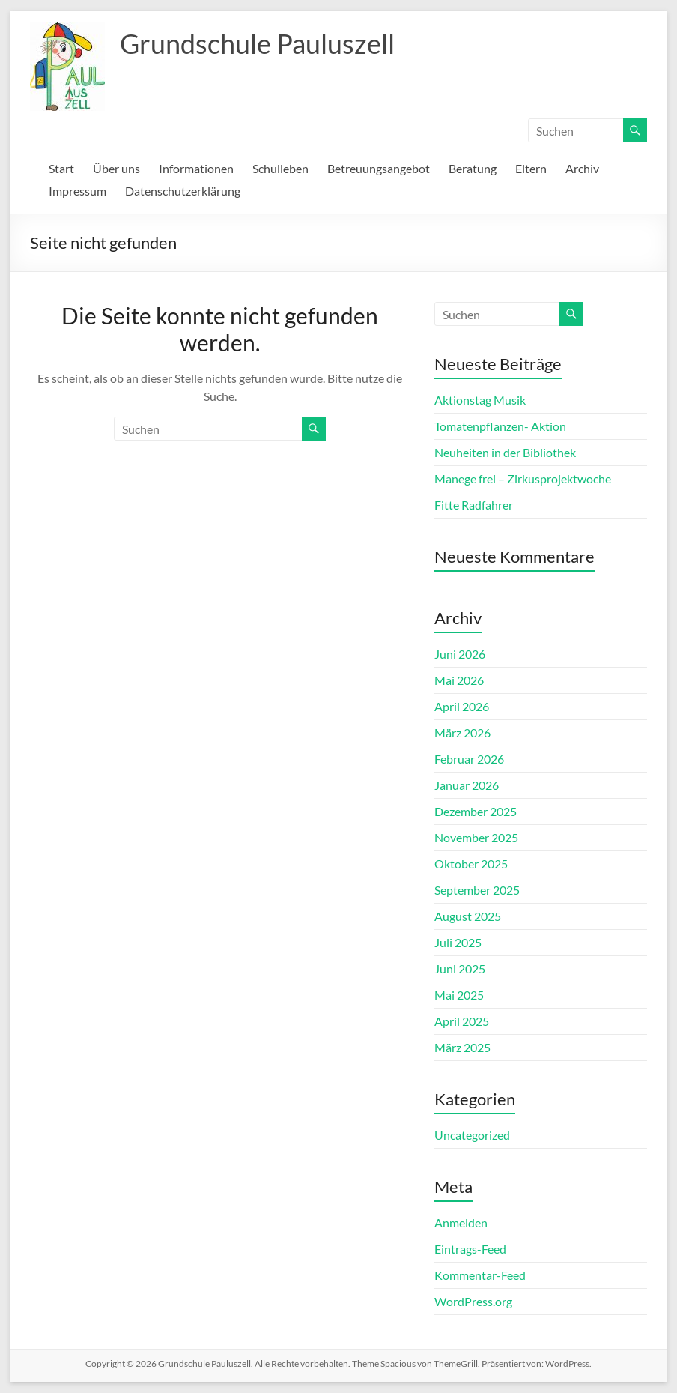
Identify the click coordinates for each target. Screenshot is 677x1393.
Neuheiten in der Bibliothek (505, 452)
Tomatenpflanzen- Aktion (500, 426)
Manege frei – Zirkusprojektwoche (522, 478)
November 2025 (476, 837)
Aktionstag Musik (480, 400)
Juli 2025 (458, 942)
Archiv (582, 168)
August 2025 (467, 916)
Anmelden (461, 1222)
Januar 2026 (466, 785)
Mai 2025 (459, 995)
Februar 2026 (469, 759)
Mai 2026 (459, 680)
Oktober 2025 (471, 863)
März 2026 (462, 732)
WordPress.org (473, 1301)
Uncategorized (472, 1135)
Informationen (196, 168)
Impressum (77, 191)
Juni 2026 (459, 654)
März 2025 (462, 1047)
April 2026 (461, 706)
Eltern (531, 168)
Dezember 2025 (475, 811)
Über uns (116, 168)
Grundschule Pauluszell (257, 43)
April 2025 (461, 1021)
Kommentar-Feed (480, 1275)
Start (61, 168)
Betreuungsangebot (378, 168)
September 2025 (477, 890)
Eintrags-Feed (470, 1249)
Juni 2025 (459, 968)
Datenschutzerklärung (182, 191)
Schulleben (280, 168)
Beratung (473, 168)
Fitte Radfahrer (473, 505)
